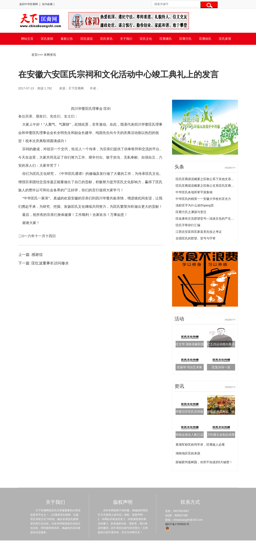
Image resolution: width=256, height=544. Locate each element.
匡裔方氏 (185, 38)
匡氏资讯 (106, 38)
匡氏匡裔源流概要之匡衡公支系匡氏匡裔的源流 (208, 185)
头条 (179, 167)
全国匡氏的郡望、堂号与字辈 (196, 238)
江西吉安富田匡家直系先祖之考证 (199, 231)
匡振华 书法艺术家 (189, 367)
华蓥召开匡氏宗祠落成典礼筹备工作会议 (203, 411)
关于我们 (126, 38)
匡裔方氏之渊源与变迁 (191, 212)
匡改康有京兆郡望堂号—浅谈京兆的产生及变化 (208, 218)
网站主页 (27, 38)
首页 (34, 54)
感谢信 (37, 255)
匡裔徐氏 (205, 38)
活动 (179, 319)
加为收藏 (47, 4)
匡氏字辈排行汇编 (188, 225)
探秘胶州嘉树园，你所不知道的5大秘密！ (204, 462)
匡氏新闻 (47, 38)
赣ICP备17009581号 (177, 524)
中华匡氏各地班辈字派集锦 (194, 192)
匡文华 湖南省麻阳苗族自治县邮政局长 (202, 344)
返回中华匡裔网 (28, 4)
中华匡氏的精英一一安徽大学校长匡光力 (203, 199)
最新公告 (67, 38)
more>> (230, 167)
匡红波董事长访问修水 (50, 263)
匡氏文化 (146, 38)
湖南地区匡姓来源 (188, 453)
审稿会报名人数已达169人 (193, 434)
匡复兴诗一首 (221, 367)
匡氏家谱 (225, 38)
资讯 (179, 386)
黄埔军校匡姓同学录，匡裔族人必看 (200, 444)
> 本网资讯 (48, 54)
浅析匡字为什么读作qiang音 (195, 205)
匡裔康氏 (166, 38)
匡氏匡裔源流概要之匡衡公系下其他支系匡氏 (206, 179)
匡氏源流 (86, 38)
